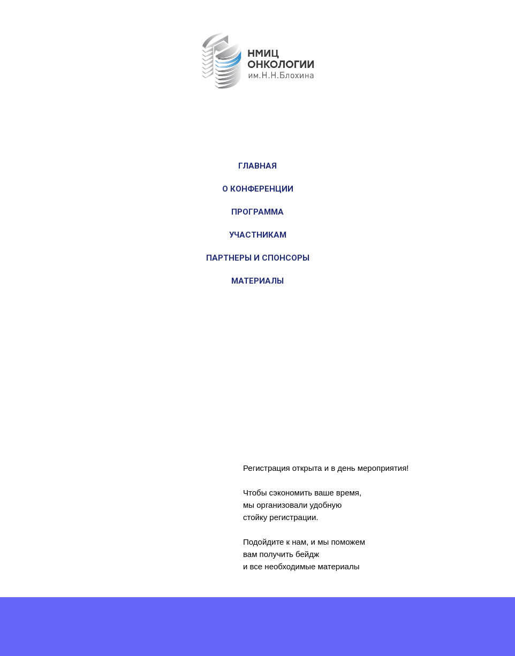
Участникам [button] (257, 235)
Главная (257, 166)
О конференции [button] (257, 189)
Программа (257, 212)
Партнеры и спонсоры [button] (257, 258)
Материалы (257, 281)
